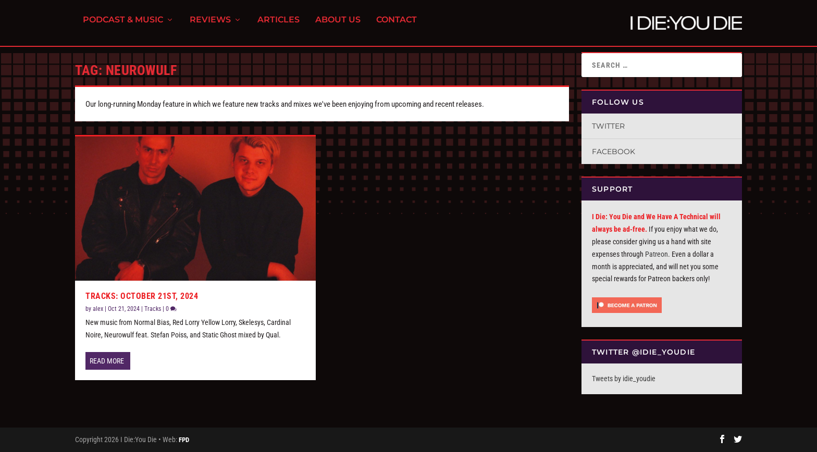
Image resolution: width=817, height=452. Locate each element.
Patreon (656, 254)
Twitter (608, 126)
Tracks (152, 308)
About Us (338, 26)
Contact (396, 26)
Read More (107, 361)
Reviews (210, 26)
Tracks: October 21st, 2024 (141, 296)
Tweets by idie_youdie (623, 378)
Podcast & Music (123, 26)
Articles (278, 26)
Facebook (613, 151)
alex (98, 308)
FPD (184, 440)
